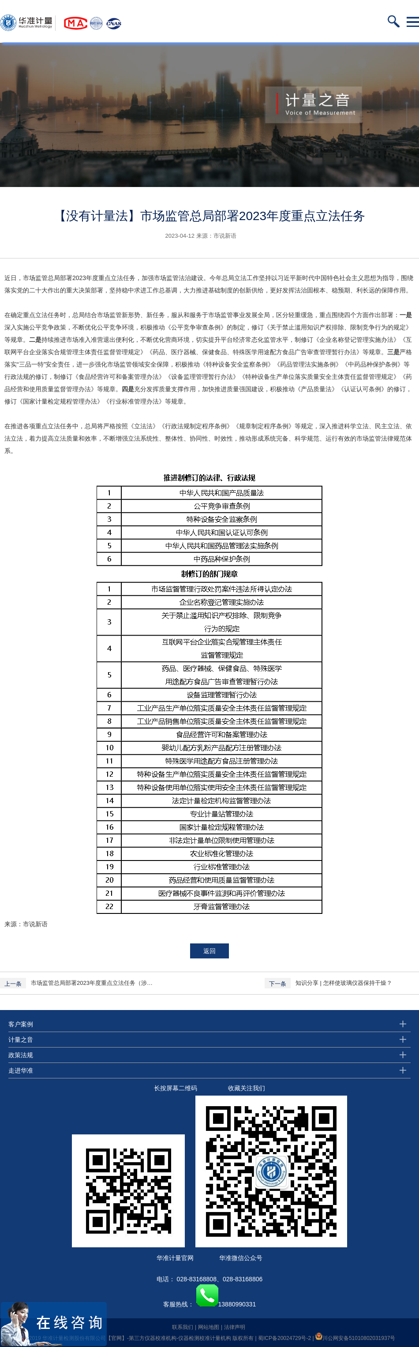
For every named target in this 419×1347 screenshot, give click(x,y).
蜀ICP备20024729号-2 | (286, 1338)
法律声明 (234, 1327)
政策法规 (20, 1055)
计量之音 (20, 1039)
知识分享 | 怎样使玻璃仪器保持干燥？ (344, 983)
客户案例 (20, 1024)
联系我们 (182, 1327)
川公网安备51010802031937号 (355, 1338)
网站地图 (208, 1327)
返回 (209, 950)
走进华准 (20, 1070)
